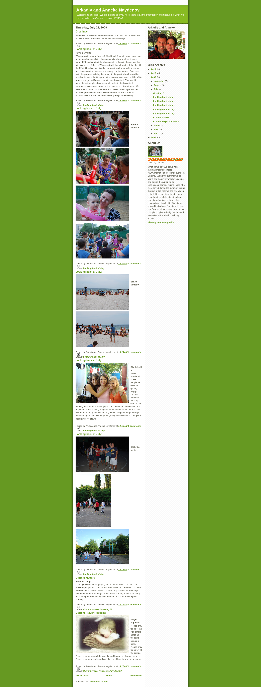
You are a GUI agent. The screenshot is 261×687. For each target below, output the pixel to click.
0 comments (134, 43)
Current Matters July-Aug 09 (97, 609)
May (156, 129)
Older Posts (136, 675)
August (158, 85)
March (157, 133)
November (159, 81)
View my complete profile (161, 222)
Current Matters (85, 577)
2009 (154, 77)
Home (109, 675)
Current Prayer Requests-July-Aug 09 (102, 671)
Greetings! (82, 31)
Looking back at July (94, 105)
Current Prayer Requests (91, 612)
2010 (154, 73)
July (156, 89)
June (156, 125)
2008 (154, 137)
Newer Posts (82, 675)
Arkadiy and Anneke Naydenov (108, 9)
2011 (154, 69)
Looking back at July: (89, 49)
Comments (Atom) (98, 681)
